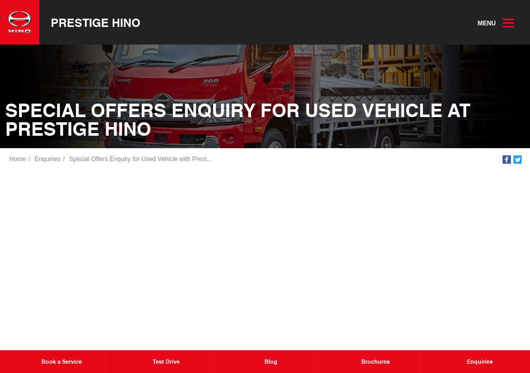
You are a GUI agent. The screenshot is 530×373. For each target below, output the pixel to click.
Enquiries (48, 159)
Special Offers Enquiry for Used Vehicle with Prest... (140, 159)
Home (17, 159)
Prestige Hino (95, 22)
